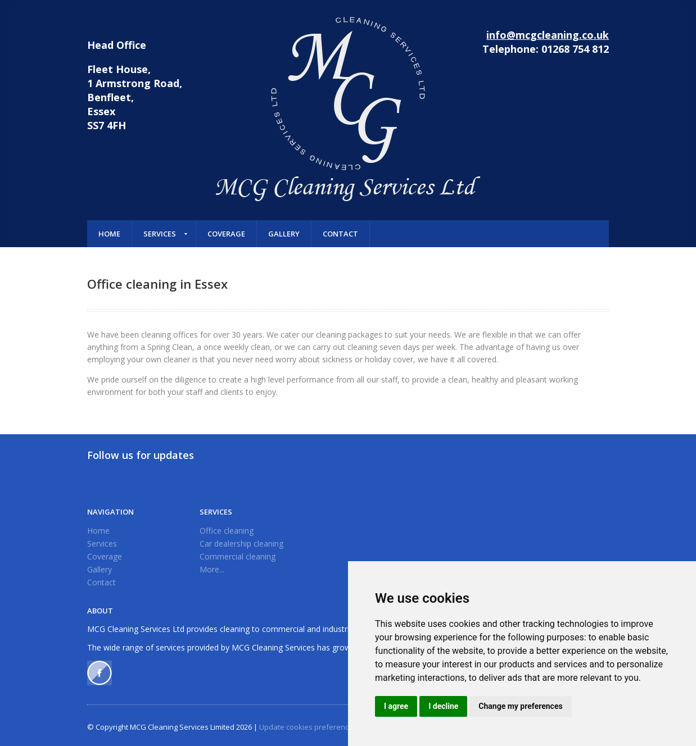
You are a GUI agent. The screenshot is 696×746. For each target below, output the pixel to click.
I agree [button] (396, 706)
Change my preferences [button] (520, 706)
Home (109, 234)
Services (159, 234)
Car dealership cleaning (241, 543)
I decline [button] (443, 706)
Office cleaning (227, 530)
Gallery (284, 234)
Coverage (226, 234)
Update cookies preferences (308, 727)
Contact (340, 234)
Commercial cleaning (237, 556)
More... (212, 569)
